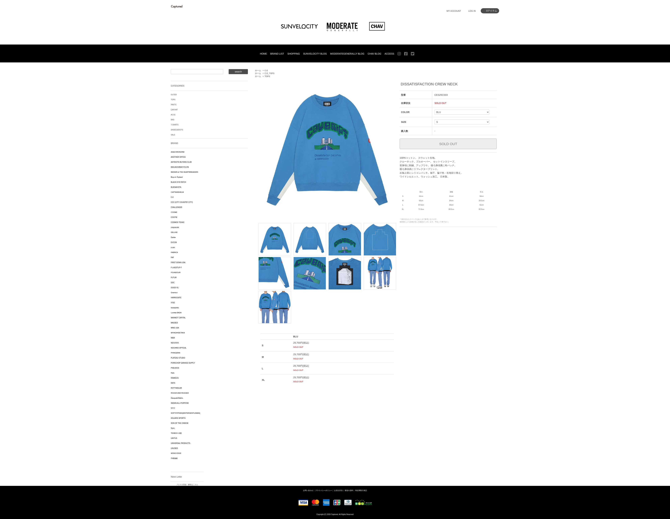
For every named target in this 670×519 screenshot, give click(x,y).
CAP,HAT (174, 110)
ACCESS (389, 53)
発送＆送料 (349, 490)
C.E (266, 70)
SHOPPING (293, 53)
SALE (173, 135)
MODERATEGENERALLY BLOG (347, 53)
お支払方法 (338, 490)
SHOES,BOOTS (177, 130)
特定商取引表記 (361, 490)
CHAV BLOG (374, 53)
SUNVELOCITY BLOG (315, 53)
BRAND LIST (277, 53)
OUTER (174, 95)
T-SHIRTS (174, 125)
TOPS (267, 76)
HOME (263, 53)
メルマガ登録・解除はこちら (187, 485)
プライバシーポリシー (323, 490)
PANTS (173, 105)
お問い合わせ (308, 490)
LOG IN (472, 11)
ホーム (258, 70)
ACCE (173, 115)
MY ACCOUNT (454, 11)
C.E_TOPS (269, 73)
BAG (172, 120)
